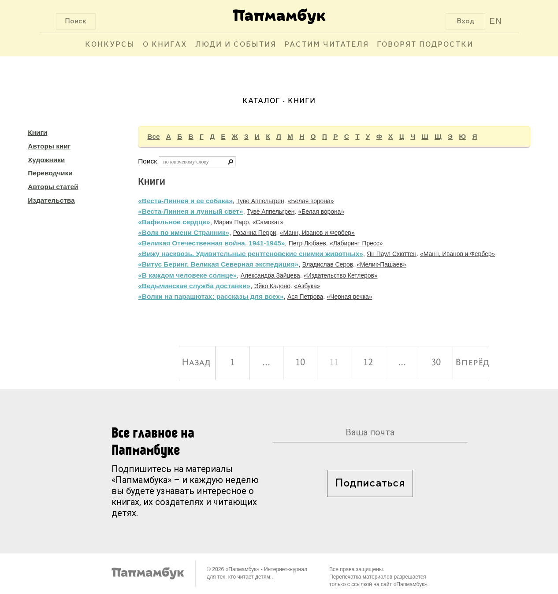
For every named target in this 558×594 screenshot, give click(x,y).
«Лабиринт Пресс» (356, 243)
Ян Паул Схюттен (392, 253)
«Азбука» (307, 286)
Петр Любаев (307, 243)
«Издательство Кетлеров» (341, 275)
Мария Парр (231, 222)
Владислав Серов (327, 264)
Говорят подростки (425, 45)
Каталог (261, 101)
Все (153, 136)
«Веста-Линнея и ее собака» (185, 200)
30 (436, 363)
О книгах (165, 45)
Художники (46, 159)
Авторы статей (53, 186)
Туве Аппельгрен (260, 200)
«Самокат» (268, 222)
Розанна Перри (254, 232)
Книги (37, 132)
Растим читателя (326, 45)
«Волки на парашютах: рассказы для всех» (210, 296)
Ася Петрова (305, 296)
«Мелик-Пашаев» (381, 264)
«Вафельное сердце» (174, 222)
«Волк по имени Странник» (183, 232)
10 (300, 363)
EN (495, 21)
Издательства (51, 200)
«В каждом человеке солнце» (187, 275)
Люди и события (235, 45)
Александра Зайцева (270, 275)
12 (368, 363)
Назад (196, 363)
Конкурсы (110, 45)
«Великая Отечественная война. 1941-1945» (211, 243)
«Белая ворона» (311, 200)
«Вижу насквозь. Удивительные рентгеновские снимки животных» (250, 253)
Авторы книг (49, 146)
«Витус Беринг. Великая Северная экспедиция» (218, 264)
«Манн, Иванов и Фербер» (317, 232)
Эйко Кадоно (272, 286)
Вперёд (472, 363)
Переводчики (50, 173)
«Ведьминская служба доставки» (194, 286)
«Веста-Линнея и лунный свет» (190, 211)
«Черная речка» (349, 296)
